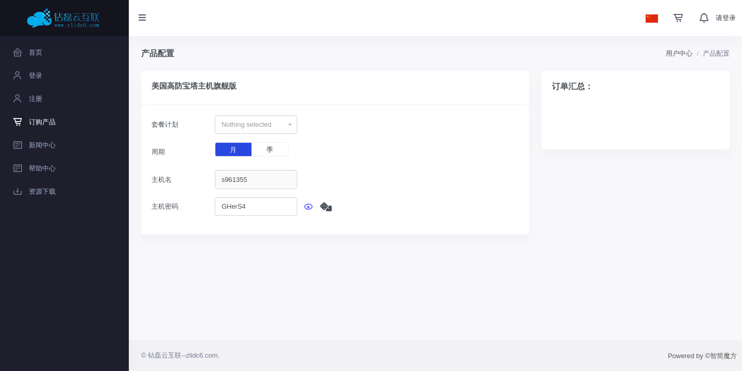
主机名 (161, 179)
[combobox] (256, 124)
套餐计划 (164, 124)
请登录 (726, 18)
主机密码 (164, 206)
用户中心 (679, 53)
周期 (158, 152)
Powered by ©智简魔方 (702, 356)
